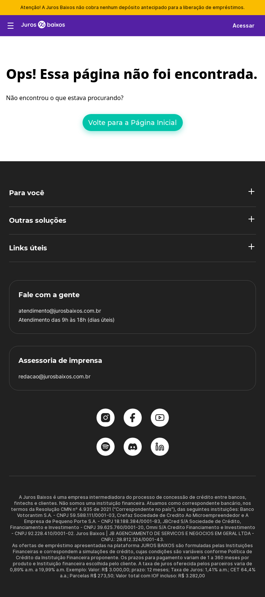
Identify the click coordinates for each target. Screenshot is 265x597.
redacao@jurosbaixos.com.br (54, 376)
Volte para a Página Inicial (132, 122)
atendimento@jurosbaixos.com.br (59, 310)
